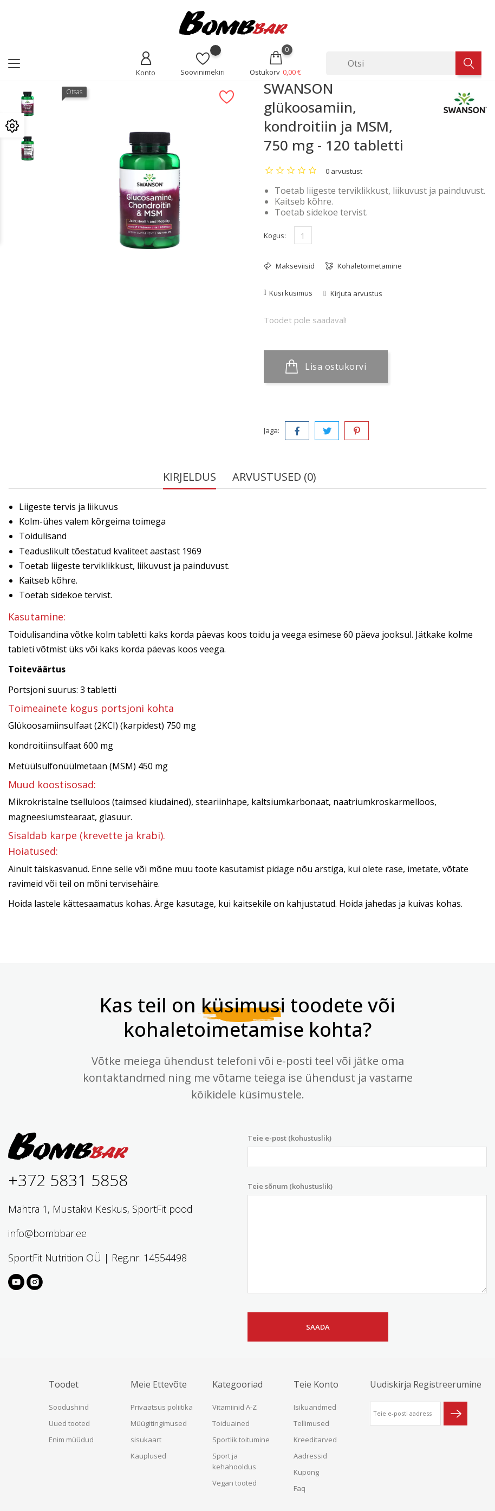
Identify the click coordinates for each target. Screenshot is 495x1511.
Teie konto (316, 1384)
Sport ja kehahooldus (234, 1461)
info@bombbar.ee (47, 1233)
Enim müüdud (71, 1439)
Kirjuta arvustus (355, 293)
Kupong (306, 1472)
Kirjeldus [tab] (189, 478)
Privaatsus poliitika (162, 1407)
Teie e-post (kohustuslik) (367, 1150)
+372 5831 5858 (68, 1180)
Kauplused (148, 1456)
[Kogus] (303, 235)
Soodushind (69, 1407)
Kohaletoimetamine (369, 266)
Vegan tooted (234, 1483)
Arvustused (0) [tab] (274, 478)
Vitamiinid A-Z (234, 1407)
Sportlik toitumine (241, 1439)
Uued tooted (69, 1423)
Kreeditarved (315, 1439)
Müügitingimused (159, 1423)
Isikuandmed (315, 1407)
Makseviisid (294, 266)
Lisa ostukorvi (325, 366)
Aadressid (310, 1456)
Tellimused (311, 1423)
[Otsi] (390, 63)
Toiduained (231, 1423)
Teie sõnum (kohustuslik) (367, 1237)
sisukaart (146, 1439)
